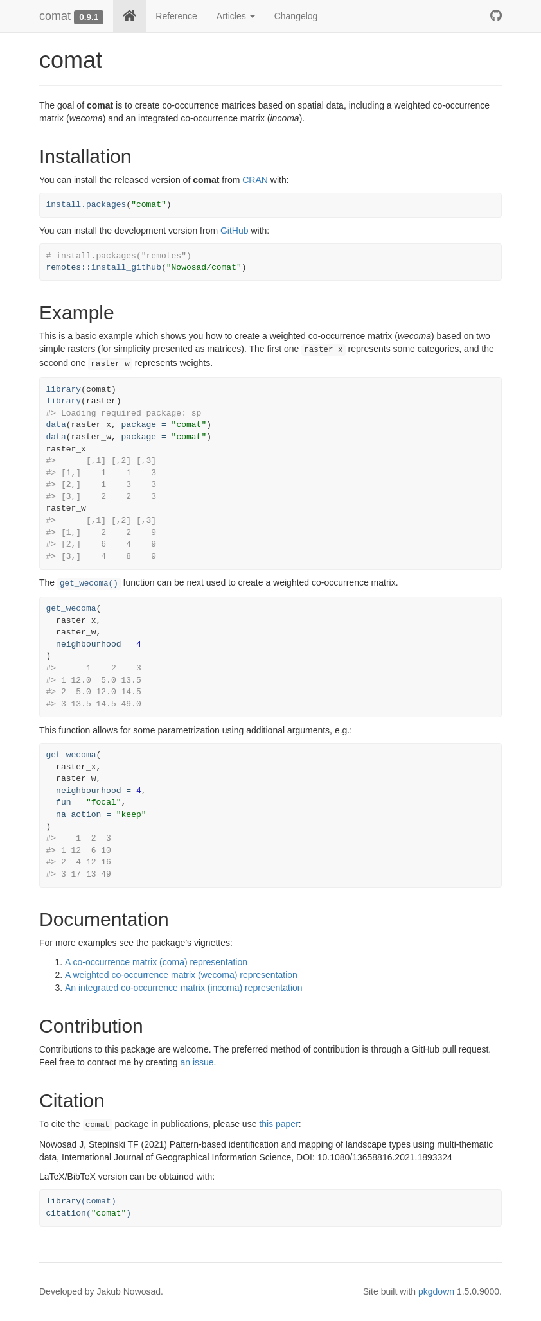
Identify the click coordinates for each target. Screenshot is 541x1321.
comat (55, 16)
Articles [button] (236, 16)
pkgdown (436, 1291)
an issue (196, 1062)
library (64, 389)
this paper (278, 1124)
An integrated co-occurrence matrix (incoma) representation (184, 988)
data (56, 425)
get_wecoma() (89, 583)
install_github (126, 267)
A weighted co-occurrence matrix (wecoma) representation (181, 975)
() (89, 1213)
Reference (176, 16)
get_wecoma (71, 608)
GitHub (234, 230)
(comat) (81, 1201)
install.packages (86, 204)
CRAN (255, 180)
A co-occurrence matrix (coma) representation (156, 962)
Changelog (296, 16)
